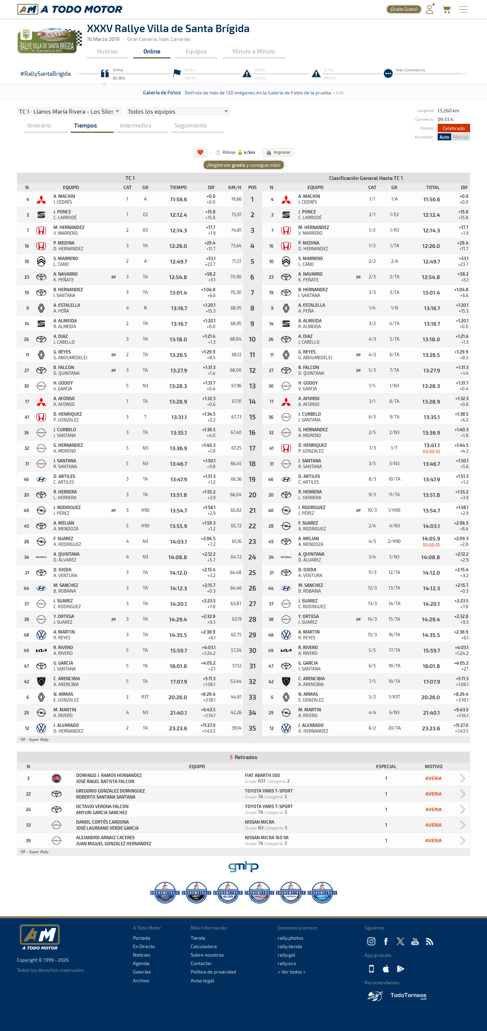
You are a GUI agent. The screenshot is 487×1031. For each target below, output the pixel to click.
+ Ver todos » (291, 972)
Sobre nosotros (207, 955)
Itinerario (39, 125)
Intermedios (136, 125)
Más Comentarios (410, 70)
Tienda (198, 938)
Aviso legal (202, 980)
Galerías (142, 972)
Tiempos (85, 125)
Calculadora (204, 946)
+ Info (338, 92)
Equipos (196, 51)
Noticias (107, 51)
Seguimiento (191, 125)
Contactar (201, 963)
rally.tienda (290, 946)
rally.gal (286, 955)
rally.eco (287, 963)
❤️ (200, 152)
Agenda (141, 963)
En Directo (144, 946)
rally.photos (290, 938)
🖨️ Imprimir (278, 152)
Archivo (141, 980)
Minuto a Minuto (253, 51)
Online (151, 51)
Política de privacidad (213, 972)
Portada (141, 938)
